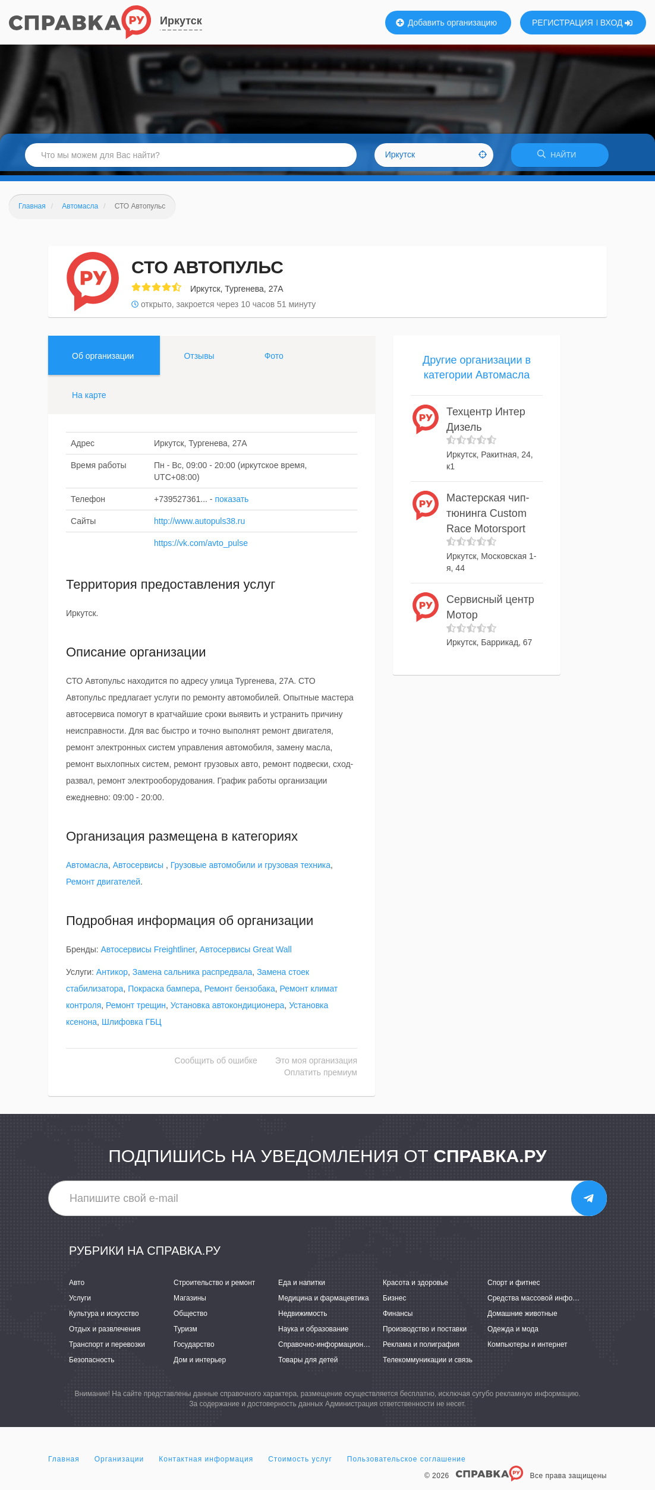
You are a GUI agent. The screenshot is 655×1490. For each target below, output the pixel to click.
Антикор (112, 976)
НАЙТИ (560, 157)
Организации (119, 1463)
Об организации (103, 359)
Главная (64, 1463)
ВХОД (616, 22)
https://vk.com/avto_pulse (201, 546)
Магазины (190, 1302)
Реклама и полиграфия (421, 1348)
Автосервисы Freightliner (148, 953)
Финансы (397, 1318)
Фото (274, 359)
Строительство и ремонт (214, 1286)
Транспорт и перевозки (107, 1348)
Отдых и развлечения (104, 1333)
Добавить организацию (446, 22)
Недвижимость (303, 1318)
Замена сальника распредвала (193, 976)
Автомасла (87, 869)
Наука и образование (313, 1333)
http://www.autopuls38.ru (199, 524)
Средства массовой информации (542, 1302)
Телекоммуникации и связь (428, 1364)
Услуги (80, 1302)
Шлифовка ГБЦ (132, 1026)
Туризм (185, 1333)
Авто (76, 1286)
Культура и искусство (104, 1318)
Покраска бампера (164, 992)
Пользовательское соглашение (406, 1463)
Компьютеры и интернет (527, 1348)
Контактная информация (206, 1463)
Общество (190, 1318)
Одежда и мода (513, 1333)
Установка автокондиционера (228, 1009)
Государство (194, 1348)
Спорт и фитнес (513, 1286)
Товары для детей (308, 1364)
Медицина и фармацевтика (323, 1302)
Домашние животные (522, 1318)
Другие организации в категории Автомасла (477, 371)
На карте (89, 398)
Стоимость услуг (300, 1463)
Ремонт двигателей (103, 886)
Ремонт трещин (136, 1009)
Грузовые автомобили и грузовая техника (250, 869)
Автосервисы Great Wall (246, 953)
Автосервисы (139, 869)
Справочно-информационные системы (342, 1348)
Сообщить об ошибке (216, 1064)
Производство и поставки (425, 1333)
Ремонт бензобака (239, 992)
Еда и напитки (301, 1286)
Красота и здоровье (415, 1286)
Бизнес (394, 1302)
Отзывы (199, 359)
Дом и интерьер (200, 1364)
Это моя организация (316, 1064)
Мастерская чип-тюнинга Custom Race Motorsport (487, 517)
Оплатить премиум (320, 1076)
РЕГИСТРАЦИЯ (562, 22)
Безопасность (92, 1364)
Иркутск (181, 21)
